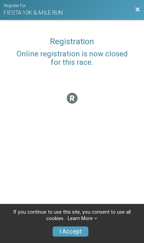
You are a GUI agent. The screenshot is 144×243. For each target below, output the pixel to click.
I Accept (70, 231)
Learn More (80, 218)
